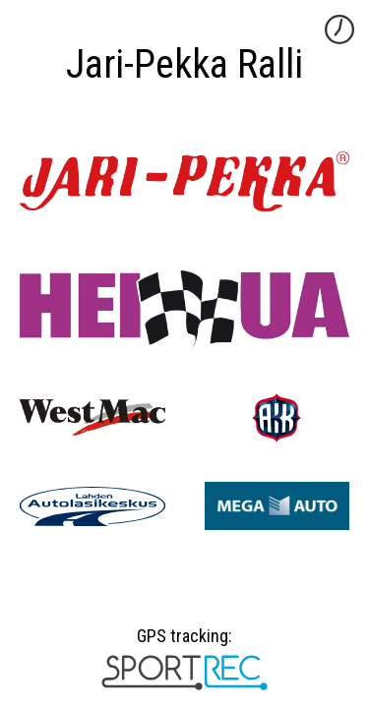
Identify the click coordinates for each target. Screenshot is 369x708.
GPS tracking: (184, 643)
